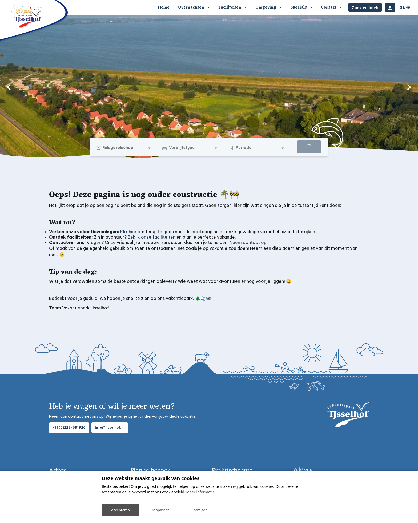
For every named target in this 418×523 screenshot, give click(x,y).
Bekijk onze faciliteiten (151, 237)
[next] (409, 87)
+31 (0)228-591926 (69, 427)
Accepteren (120, 509)
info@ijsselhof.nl (109, 427)
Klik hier (128, 231)
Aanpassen (160, 509)
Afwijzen (200, 509)
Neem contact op (248, 242)
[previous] (9, 87)
